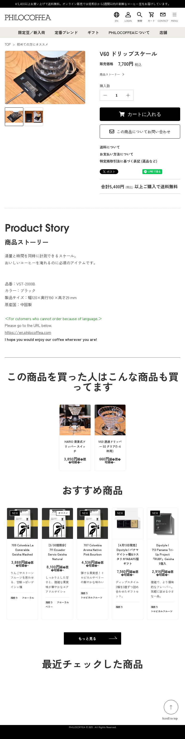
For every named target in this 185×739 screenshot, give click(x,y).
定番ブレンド (66, 32)
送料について (110, 147)
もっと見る (87, 638)
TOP (8, 44)
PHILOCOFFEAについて (129, 32)
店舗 (163, 32)
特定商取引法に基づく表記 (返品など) (128, 161)
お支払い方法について (116, 154)
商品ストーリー (110, 74)
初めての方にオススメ (32, 44)
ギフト (93, 32)
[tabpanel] (45, 77)
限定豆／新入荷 (31, 32)
